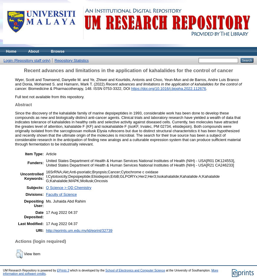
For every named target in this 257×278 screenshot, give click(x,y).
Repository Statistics (72, 60)
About (33, 51)
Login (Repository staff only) (27, 60)
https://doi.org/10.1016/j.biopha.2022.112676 (168, 88)
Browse (58, 51)
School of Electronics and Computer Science (135, 270)
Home (11, 51)
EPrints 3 (63, 270)
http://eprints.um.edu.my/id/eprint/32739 (79, 230)
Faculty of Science (61, 194)
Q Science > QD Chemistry (68, 187)
